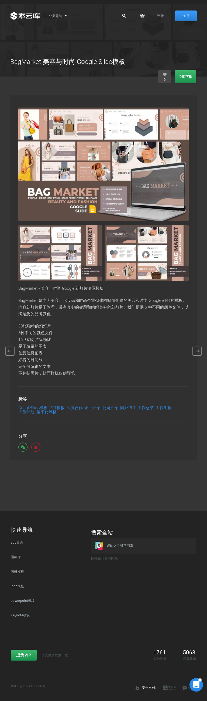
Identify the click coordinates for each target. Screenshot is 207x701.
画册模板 (17, 572)
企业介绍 (92, 408)
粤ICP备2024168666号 (28, 686)
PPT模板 (57, 408)
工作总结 (145, 408)
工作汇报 (164, 408)
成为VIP (23, 655)
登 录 (160, 16)
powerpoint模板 (23, 601)
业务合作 (75, 408)
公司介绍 (110, 408)
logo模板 (17, 586)
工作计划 (26, 412)
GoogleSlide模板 (32, 408)
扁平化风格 (46, 412)
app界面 (17, 542)
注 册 (185, 16)
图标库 (16, 557)
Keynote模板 (20, 615)
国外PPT (128, 408)
